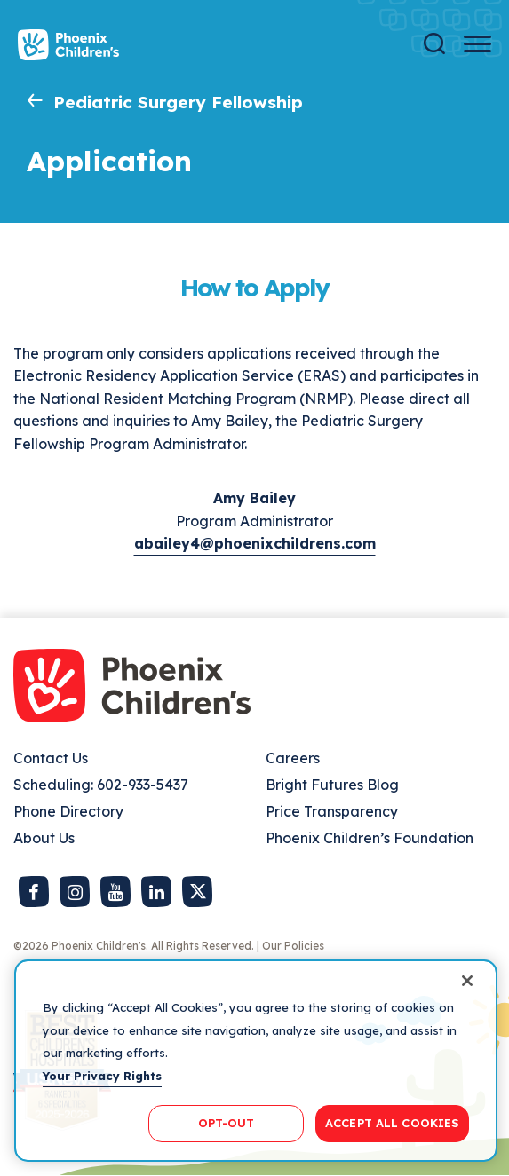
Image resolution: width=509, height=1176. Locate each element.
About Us (44, 838)
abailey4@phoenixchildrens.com (255, 543)
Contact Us (50, 758)
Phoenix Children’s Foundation (369, 838)
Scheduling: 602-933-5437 (100, 784)
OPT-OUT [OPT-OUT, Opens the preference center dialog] (226, 1123)
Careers (293, 758)
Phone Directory (68, 811)
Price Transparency (332, 811)
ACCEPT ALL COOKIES (392, 1123)
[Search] (434, 44)
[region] (255, 1060)
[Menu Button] (477, 44)
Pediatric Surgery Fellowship (178, 102)
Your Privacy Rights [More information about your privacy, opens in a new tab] (102, 1076)
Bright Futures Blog (332, 784)
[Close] (467, 980)
